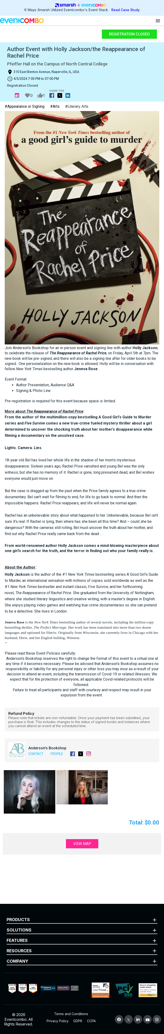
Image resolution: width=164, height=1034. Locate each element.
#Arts (55, 106)
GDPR (77, 1021)
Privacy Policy (58, 1021)
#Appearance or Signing (24, 106)
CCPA (91, 1021)
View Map (82, 843)
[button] (29, 792)
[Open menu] (158, 20)
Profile (57, 754)
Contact (35, 754)
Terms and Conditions (71, 1014)
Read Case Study (125, 10)
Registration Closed (129, 34)
